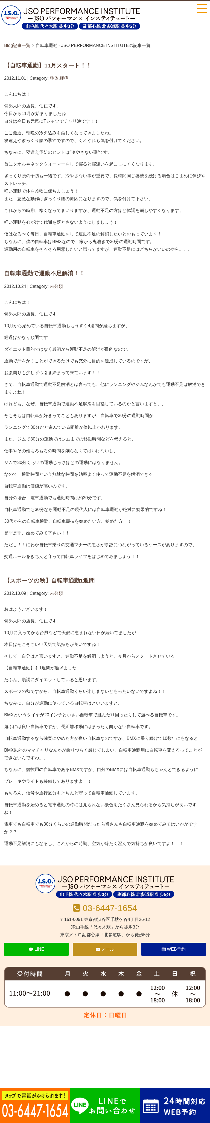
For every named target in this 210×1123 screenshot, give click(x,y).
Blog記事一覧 (17, 45)
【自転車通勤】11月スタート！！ (48, 65)
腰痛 (64, 78)
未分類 (56, 286)
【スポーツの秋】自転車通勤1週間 (49, 580)
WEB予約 (174, 949)
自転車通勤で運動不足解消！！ (44, 273)
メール (105, 949)
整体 (54, 78)
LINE (36, 949)
